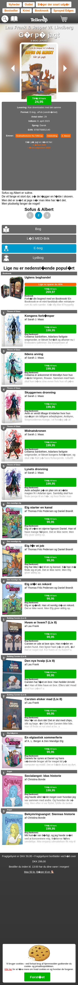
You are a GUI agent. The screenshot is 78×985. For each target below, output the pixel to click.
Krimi (26, 10)
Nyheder (14, 4)
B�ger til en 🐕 (45, 872)
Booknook (41, 10)
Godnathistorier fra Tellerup (29, 136)
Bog (38, 229)
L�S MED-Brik (38, 238)
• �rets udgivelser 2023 (39, 148)
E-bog (38, 248)
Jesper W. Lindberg (52, 27)
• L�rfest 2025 (39, 145)
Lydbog (38, 257)
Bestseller (11, 10)
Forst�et (37, 977)
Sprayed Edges (63, 10)
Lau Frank (15, 27)
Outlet (29, 4)
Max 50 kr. (30, 872)
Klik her (8, 969)
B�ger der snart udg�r (53, 4)
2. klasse (66, 136)
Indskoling (52, 136)
